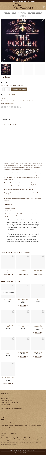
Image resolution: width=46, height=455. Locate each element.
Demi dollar (23, 270)
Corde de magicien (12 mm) (23, 325)
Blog (17, 450)
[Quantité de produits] (6, 89)
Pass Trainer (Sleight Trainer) (23, 300)
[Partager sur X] (8, 107)
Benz (38, 299)
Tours (23, 13)
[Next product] (21, 16)
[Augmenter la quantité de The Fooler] (9, 89)
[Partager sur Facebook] (5, 107)
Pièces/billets (20, 101)
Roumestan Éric (10, 103)
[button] (2, 6)
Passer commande (25, 450)
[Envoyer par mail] (11, 107)
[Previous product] (24, 16)
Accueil (7, 13)
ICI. (22, 408)
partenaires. (19, 427)
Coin (8, 270)
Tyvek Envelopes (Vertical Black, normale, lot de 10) (38, 326)
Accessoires (10, 101)
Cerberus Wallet (8, 299)
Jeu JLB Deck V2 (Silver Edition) (8, 378)
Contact (33, 450)
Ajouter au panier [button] (8, 274)
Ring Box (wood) (38, 352)
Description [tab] (6, 119)
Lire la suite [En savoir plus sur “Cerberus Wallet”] (8, 303)
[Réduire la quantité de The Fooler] (3, 89)
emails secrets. (12, 444)
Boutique (15, 13)
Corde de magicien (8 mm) (8, 325)
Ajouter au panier (19, 89)
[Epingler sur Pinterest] (14, 107)
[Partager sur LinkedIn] (17, 107)
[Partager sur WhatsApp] (2, 107)
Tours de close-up (35, 13)
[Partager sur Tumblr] (20, 107)
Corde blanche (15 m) (23, 352)
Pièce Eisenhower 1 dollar (8, 352)
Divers (14, 101)
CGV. (39, 422)
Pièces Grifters (38, 270)
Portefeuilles (26, 101)
